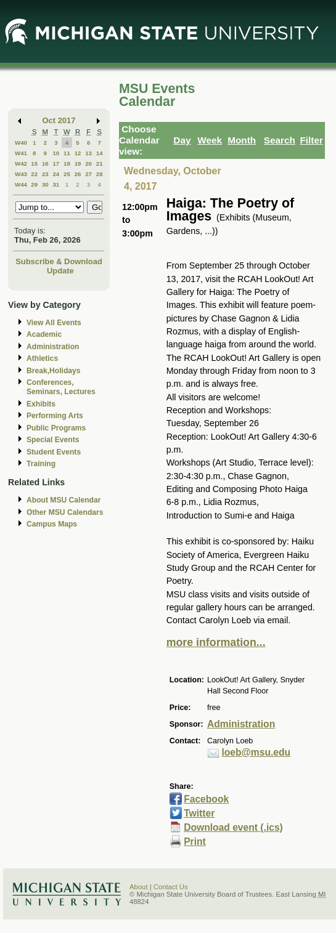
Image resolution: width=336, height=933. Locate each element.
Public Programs (56, 428)
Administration (53, 346)
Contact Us (171, 887)
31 (55, 184)
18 (67, 163)
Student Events (54, 452)
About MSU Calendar (63, 500)
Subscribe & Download (58, 261)
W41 (21, 153)
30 (45, 184)
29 (34, 184)
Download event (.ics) (233, 827)
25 (67, 174)
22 (34, 174)
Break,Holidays (54, 370)
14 (99, 153)
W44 (21, 184)
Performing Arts (55, 415)
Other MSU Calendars (65, 512)
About (138, 887)
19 (78, 163)
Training (41, 463)
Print (195, 841)
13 (88, 153)
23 (45, 174)
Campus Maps (52, 524)
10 (55, 153)
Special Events (53, 439)
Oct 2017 (59, 120)
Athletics (42, 358)
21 (99, 163)
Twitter (199, 813)
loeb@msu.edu (255, 752)
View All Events (54, 322)
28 (99, 174)
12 (78, 153)
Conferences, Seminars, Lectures (61, 387)
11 (67, 153)
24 (55, 174)
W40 (21, 142)
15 (34, 163)
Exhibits (41, 404)
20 (88, 163)
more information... (216, 642)
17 (55, 163)
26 (78, 174)
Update (60, 270)
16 (45, 163)
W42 (21, 163)
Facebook (206, 799)
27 (88, 174)
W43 (21, 174)
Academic (44, 334)
